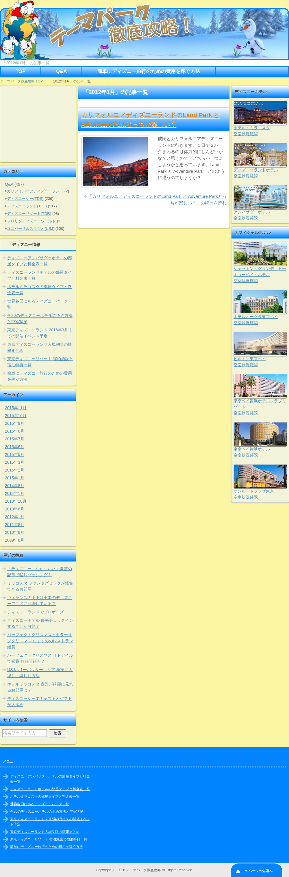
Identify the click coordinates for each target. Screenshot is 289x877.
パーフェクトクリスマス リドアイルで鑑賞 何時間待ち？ (40, 658)
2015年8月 (14, 431)
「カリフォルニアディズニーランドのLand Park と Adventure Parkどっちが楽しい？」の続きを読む (157, 199)
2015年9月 (14, 423)
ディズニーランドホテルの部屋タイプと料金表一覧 (39, 275)
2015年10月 (16, 415)
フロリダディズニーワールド (31, 221)
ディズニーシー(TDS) (25, 198)
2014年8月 (14, 485)
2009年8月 (14, 540)
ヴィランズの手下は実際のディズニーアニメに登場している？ (39, 600)
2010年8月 (14, 532)
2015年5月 (14, 454)
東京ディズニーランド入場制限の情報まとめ (39, 347)
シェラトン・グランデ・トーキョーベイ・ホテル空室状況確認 (260, 274)
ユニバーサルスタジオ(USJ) (30, 228)
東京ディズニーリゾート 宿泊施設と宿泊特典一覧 (40, 361)
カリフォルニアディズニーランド (35, 191)
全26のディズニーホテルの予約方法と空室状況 (40, 318)
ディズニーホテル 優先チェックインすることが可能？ (40, 623)
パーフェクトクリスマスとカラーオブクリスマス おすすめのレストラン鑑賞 (40, 640)
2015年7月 (14, 439)
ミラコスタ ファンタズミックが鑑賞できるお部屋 (40, 586)
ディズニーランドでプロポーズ (35, 612)
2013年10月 (16, 501)
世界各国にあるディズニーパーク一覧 (39, 304)
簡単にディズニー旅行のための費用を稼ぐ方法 (148, 71)
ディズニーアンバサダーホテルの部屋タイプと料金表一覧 (39, 261)
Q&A (61, 71)
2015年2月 (14, 470)
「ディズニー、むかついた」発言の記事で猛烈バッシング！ (39, 571)
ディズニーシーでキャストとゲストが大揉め (39, 701)
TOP (21, 71)
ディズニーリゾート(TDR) (29, 213)
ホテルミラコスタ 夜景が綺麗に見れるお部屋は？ (40, 687)
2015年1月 (14, 478)
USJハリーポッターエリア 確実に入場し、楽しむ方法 (40, 672)
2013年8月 (14, 509)
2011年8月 (14, 524)
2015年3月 (14, 462)
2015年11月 (16, 407)
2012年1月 (14, 516)
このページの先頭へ (257, 871)
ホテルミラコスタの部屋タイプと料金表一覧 (39, 289)
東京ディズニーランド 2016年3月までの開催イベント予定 (39, 333)
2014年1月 (14, 493)
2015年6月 (14, 446)
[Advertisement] (38, 124)
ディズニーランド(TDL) (27, 206)
